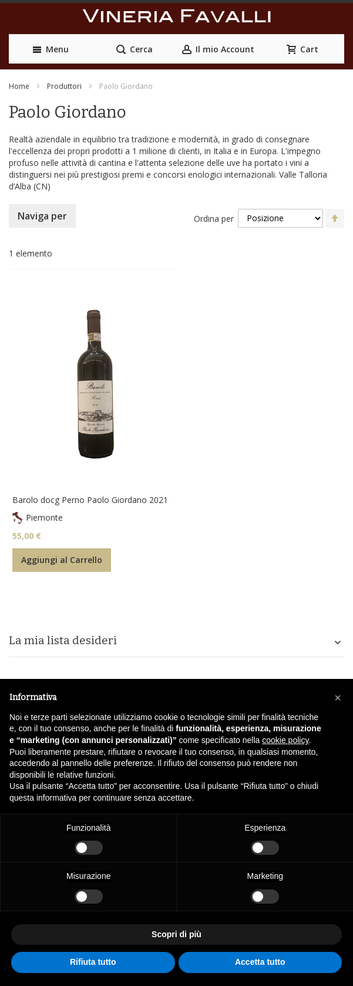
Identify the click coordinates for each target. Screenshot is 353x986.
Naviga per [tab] (42, 215)
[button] (337, 697)
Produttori (64, 86)
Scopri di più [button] (176, 934)
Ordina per (214, 218)
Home (19, 86)
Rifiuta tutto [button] (93, 962)
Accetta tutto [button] (260, 962)
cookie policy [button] (285, 740)
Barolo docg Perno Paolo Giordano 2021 (90, 499)
